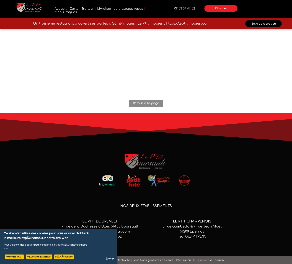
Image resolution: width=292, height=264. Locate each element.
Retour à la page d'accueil (146, 104)
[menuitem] (61, 8)
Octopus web (201, 260)
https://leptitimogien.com (188, 23)
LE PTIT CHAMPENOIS (192, 221)
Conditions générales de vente (153, 260)
